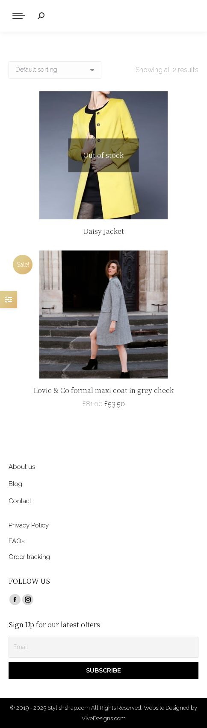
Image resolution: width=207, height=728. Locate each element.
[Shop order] (55, 70)
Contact (20, 501)
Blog (15, 484)
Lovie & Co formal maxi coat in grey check (103, 390)
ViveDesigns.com (104, 718)
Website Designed (166, 708)
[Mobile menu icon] (19, 16)
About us (22, 467)
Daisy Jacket (103, 231)
